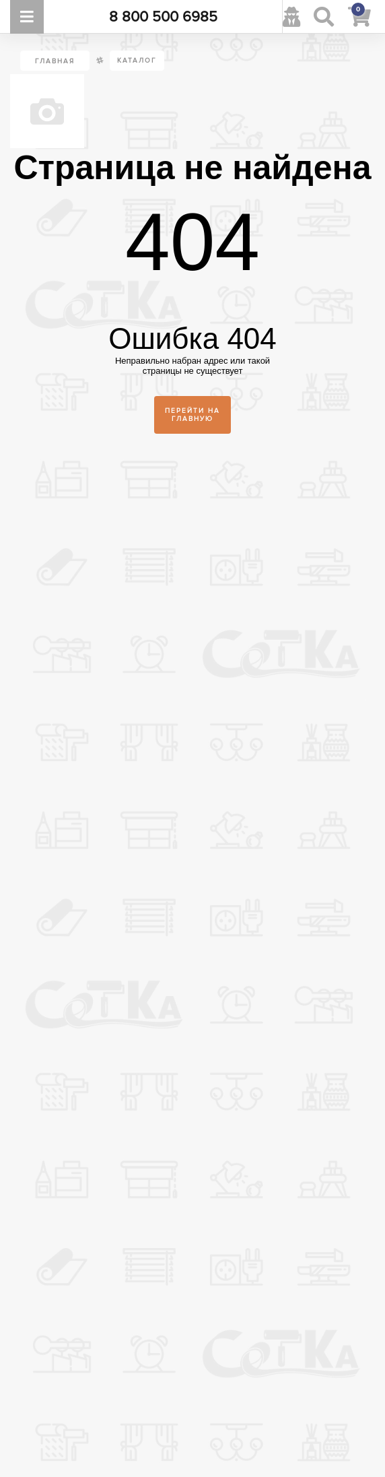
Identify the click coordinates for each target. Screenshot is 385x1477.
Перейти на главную (192, 415)
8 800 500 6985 (163, 16)
